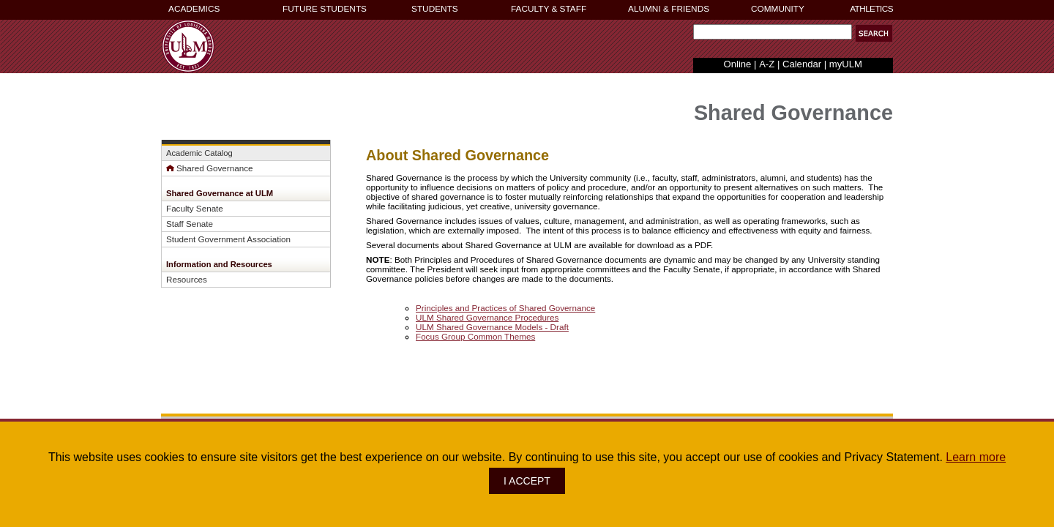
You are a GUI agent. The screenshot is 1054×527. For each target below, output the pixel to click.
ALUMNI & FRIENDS (668, 9)
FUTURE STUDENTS (325, 9)
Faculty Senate (194, 208)
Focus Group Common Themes (475, 336)
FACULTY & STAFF (548, 9)
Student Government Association (228, 239)
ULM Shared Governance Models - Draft (492, 327)
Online (738, 64)
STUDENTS (434, 9)
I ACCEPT (527, 481)
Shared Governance (209, 168)
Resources (186, 279)
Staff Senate (189, 223)
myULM (845, 64)
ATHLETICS (871, 9)
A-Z (766, 64)
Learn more (976, 457)
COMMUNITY (777, 9)
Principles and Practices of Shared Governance (505, 308)
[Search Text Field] (772, 32)
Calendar (801, 64)
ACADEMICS (194, 9)
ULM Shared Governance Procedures (487, 317)
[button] (874, 33)
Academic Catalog (199, 153)
